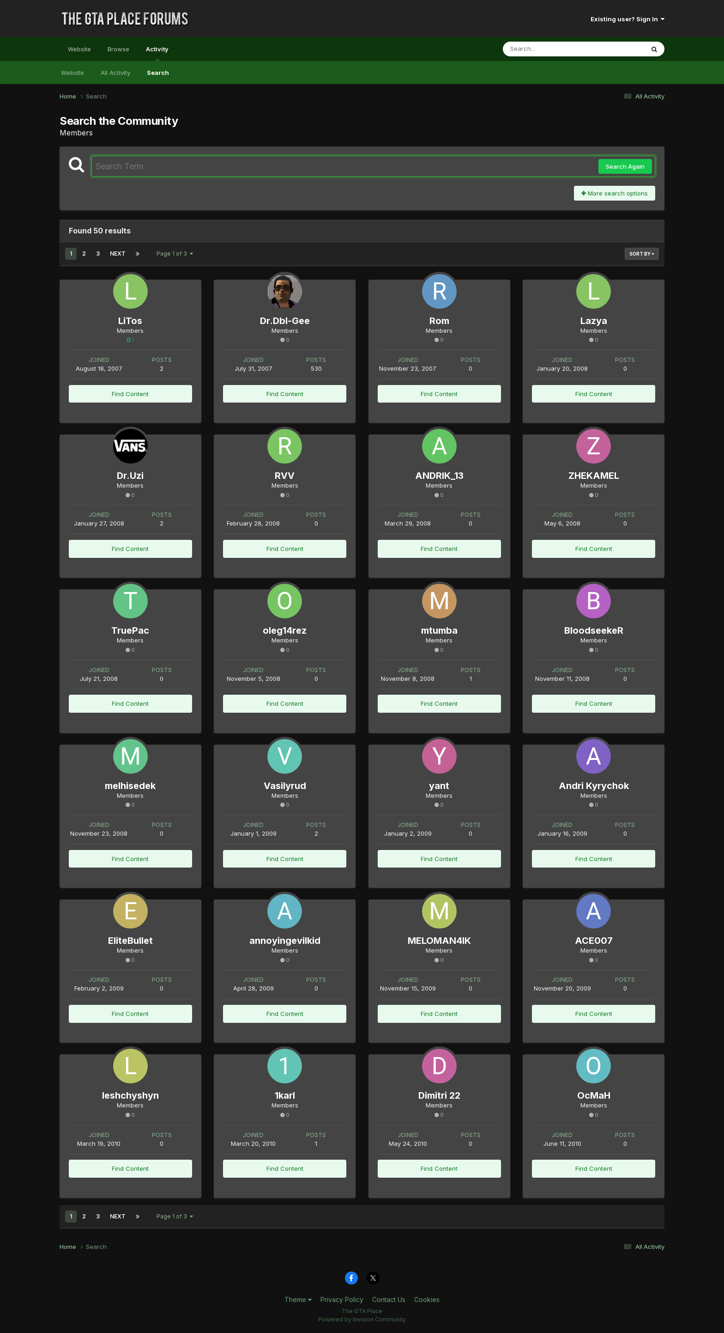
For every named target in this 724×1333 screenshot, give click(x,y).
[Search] (548, 49)
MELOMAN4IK (439, 940)
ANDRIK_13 (439, 475)
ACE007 (594, 940)
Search (158, 72)
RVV (285, 475)
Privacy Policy (341, 1299)
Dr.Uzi (130, 475)
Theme (298, 1299)
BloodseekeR (593, 630)
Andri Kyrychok (594, 785)
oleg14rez (285, 630)
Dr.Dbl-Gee (285, 320)
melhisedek (130, 785)
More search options (614, 193)
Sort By (641, 254)
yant (439, 785)
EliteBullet (130, 940)
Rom (439, 320)
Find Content (130, 393)
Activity (157, 53)
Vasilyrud (285, 785)
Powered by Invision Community (362, 1319)
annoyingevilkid (284, 940)
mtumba (439, 630)
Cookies (427, 1299)
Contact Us (388, 1299)
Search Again (625, 166)
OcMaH (593, 1095)
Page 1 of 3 (175, 253)
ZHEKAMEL (593, 475)
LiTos (130, 320)
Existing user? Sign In (627, 19)
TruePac (130, 630)
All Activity (115, 72)
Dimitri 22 (439, 1095)
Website (79, 49)
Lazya (593, 320)
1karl (285, 1095)
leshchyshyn (130, 1095)
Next (118, 253)
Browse (118, 49)
